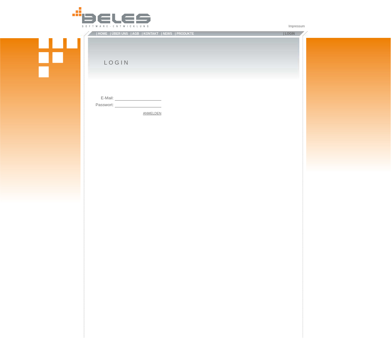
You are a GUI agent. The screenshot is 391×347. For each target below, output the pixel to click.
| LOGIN (289, 33)
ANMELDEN (152, 113)
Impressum (297, 26)
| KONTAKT (150, 33)
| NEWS (166, 33)
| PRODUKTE (184, 33)
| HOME (101, 33)
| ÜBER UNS (119, 33)
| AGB (135, 33)
